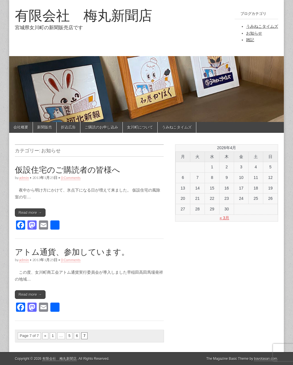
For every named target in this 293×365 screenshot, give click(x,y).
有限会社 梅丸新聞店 (83, 15)
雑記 (250, 40)
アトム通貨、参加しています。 (72, 252)
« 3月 (224, 218)
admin (24, 177)
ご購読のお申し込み (101, 127)
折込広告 (68, 127)
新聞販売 (44, 127)
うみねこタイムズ (262, 26)
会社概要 (20, 127)
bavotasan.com (265, 359)
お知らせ (254, 33)
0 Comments (70, 177)
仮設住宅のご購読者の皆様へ (67, 170)
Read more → (30, 212)
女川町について (140, 127)
